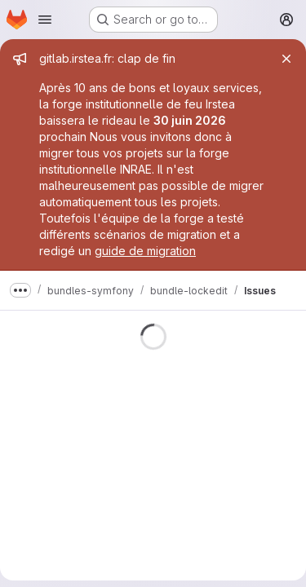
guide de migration (145, 251)
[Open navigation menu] (45, 20)
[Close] (286, 58)
